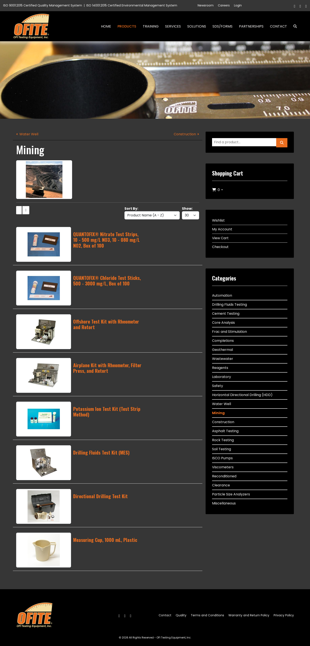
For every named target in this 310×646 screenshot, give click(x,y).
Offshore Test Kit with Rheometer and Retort (106, 324)
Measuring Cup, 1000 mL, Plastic (105, 539)
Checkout (220, 246)
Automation (222, 295)
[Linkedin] (306, 6)
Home (106, 26)
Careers (224, 5)
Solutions (196, 26)
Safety (217, 385)
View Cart (220, 238)
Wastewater (222, 358)
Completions (223, 340)
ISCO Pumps (222, 458)
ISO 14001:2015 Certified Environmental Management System (131, 5)
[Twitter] (300, 6)
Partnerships (251, 26)
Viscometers (223, 467)
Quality (181, 615)
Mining (218, 412)
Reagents (220, 367)
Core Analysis (223, 322)
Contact (278, 26)
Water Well (28, 134)
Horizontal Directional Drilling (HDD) (242, 394)
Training (151, 26)
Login (238, 5)
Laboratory (221, 376)
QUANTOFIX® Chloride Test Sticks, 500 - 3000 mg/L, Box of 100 (107, 280)
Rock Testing (223, 440)
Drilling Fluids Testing (229, 304)
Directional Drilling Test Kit (100, 496)
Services (173, 26)
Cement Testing (225, 313)
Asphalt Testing (225, 431)
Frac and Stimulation (229, 331)
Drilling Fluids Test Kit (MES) (101, 452)
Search (293, 26)
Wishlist (218, 220)
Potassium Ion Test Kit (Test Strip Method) (106, 411)
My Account (222, 229)
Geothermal (222, 349)
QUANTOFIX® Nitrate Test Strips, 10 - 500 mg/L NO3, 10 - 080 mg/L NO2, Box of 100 (106, 240)
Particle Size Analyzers (231, 494)
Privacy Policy (284, 615)
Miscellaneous (224, 503)
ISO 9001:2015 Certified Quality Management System (42, 5)
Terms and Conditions (207, 615)
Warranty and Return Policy (248, 615)
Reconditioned (224, 476)
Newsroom (206, 5)
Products (127, 26)
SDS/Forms (222, 26)
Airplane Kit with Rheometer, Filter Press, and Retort (107, 368)
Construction (185, 134)
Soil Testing (221, 449)
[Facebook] (294, 6)
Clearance (221, 485)
